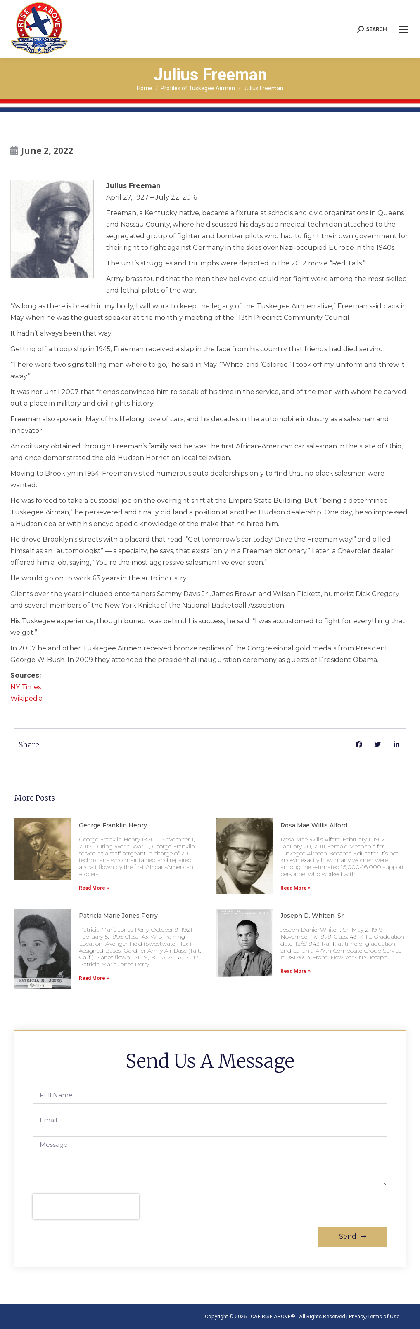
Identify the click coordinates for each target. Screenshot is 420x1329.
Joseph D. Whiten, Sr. (312, 915)
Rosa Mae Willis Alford (313, 825)
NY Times (25, 687)
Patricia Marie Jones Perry (118, 915)
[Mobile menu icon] (403, 29)
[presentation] (86, 1206)
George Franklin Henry (113, 825)
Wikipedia (26, 698)
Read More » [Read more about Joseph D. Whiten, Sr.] (295, 971)
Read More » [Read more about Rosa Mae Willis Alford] (295, 888)
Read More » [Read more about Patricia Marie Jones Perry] (94, 978)
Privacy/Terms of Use (374, 1316)
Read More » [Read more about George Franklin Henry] (94, 888)
